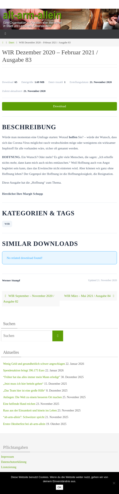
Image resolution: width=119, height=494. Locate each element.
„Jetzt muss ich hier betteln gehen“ (23, 383)
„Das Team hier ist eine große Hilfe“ (24, 390)
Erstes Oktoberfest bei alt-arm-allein (24, 424)
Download (59, 106)
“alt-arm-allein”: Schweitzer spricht (23, 417)
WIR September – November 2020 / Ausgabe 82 (28, 298)
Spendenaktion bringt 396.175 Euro (23, 370)
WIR (7, 223)
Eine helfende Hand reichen (19, 403)
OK (59, 487)
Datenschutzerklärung (13, 462)
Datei (11, 42)
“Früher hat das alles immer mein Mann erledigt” (31, 377)
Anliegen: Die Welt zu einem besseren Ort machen (32, 397)
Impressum (7, 456)
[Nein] (114, 483)
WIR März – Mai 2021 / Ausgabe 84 (90, 296)
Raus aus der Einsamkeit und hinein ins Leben (30, 410)
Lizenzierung (8, 467)
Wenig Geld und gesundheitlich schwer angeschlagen (34, 363)
